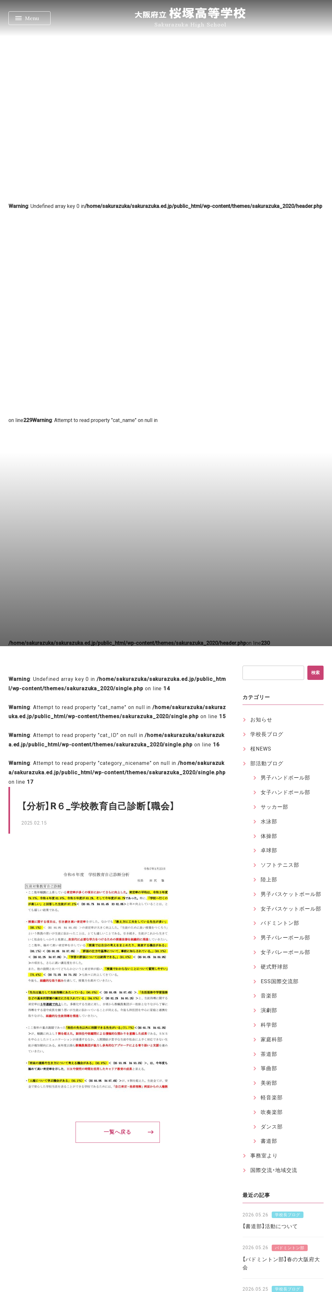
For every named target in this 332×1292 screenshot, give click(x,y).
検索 (315, 672)
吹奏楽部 (272, 1112)
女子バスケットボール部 (291, 909)
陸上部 (269, 879)
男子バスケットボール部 (291, 894)
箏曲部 (269, 1068)
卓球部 (269, 850)
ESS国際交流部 (280, 981)
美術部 (269, 1083)
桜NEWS (260, 749)
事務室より (264, 1156)
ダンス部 (272, 1127)
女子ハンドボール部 (285, 792)
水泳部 (269, 821)
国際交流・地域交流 (273, 1170)
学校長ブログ (266, 734)
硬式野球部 (274, 967)
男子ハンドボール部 (285, 778)
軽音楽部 (272, 1097)
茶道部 (269, 1054)
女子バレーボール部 (285, 952)
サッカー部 (274, 807)
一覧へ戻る (117, 1132)
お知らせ (261, 720)
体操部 (269, 836)
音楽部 (269, 996)
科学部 (269, 1025)
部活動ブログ (266, 763)
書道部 (269, 1141)
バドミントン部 (280, 923)
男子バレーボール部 (285, 938)
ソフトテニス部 (280, 865)
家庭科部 (272, 1039)
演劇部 (269, 1010)
